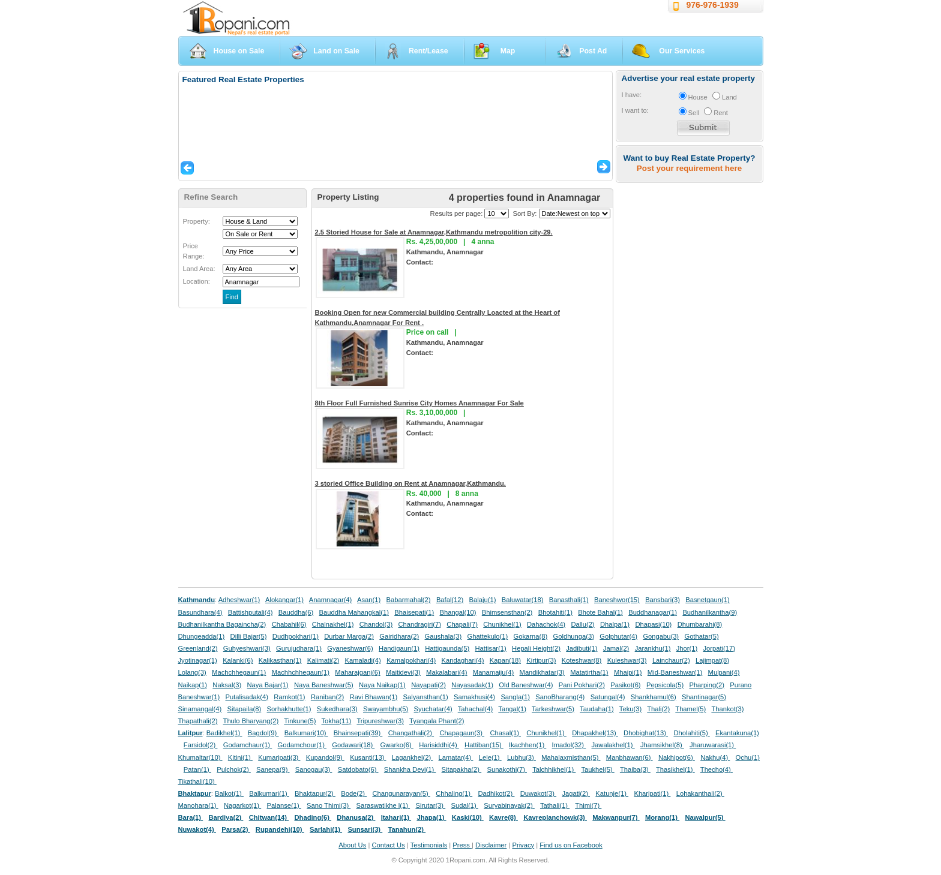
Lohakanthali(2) (700, 793)
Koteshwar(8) (582, 660)
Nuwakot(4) (197, 829)
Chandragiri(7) (419, 624)
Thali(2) (658, 708)
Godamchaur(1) (247, 744)
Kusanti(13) (368, 757)
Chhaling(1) (454, 793)
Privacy (523, 845)
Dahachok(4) (546, 624)
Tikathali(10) (197, 781)
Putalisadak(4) (246, 696)
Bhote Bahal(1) (600, 612)
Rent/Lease (428, 51)
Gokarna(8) (531, 636)
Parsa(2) (235, 829)
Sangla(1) (515, 696)
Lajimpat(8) (712, 660)
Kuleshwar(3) (627, 660)
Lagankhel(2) (412, 757)
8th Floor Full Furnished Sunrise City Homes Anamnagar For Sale (419, 403)
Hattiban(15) (484, 744)
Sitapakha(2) (462, 769)
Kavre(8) (503, 817)
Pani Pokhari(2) (582, 684)
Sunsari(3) (364, 829)
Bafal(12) (449, 599)
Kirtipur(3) (541, 660)
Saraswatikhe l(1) (383, 805)
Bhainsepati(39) (358, 732)
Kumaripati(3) (279, 757)
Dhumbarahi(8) (700, 624)
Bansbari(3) (662, 599)
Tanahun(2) (407, 829)
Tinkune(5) (300, 720)
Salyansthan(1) (425, 696)
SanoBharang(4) (560, 696)
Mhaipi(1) (628, 672)
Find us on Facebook (571, 845)
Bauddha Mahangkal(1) (354, 612)
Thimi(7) (588, 805)
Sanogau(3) (313, 769)
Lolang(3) (192, 672)
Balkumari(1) (269, 793)
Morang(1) (662, 817)
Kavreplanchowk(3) (555, 817)
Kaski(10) (468, 817)
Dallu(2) (582, 624)
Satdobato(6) (358, 769)
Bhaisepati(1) (414, 612)
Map (508, 51)
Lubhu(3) (521, 757)
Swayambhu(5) (385, 708)
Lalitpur (190, 732)
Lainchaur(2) (671, 660)
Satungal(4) (608, 696)
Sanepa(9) (272, 769)
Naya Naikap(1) (382, 684)
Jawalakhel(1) (613, 744)
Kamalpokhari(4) (411, 660)
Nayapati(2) (428, 684)
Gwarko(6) (396, 744)
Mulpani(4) (724, 672)
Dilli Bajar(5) (248, 636)
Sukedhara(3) (337, 708)
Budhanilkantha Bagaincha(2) (222, 624)
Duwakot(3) (538, 793)
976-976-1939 (713, 5)
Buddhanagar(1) (652, 612)
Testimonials (429, 845)
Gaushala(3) (443, 636)
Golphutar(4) (618, 636)
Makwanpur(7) (615, 817)
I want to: (635, 110)
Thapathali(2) (198, 720)
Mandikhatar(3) (542, 672)
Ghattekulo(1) (487, 636)
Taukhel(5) (597, 769)
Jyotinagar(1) (197, 660)
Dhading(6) (313, 817)
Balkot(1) (229, 793)
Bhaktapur (194, 793)
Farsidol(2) (201, 744)
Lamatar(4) (456, 757)
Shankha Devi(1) (410, 769)
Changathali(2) (411, 732)
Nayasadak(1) (472, 684)
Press (462, 845)
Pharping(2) (706, 684)
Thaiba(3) (635, 769)
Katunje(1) (611, 793)
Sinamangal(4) (200, 708)
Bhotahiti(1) (555, 612)
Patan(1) (197, 769)
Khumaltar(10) (200, 757)
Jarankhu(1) (653, 648)
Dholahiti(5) (691, 732)
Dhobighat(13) (646, 732)
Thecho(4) (716, 769)
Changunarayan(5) (401, 793)
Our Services (682, 51)
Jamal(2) (616, 648)
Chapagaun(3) (461, 732)
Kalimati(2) (323, 660)
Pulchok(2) (234, 769)
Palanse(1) (284, 805)
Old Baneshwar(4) (526, 684)
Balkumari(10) (306, 732)
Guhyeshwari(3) (247, 648)
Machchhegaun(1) (239, 672)
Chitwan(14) (269, 817)
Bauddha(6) (295, 612)
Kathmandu (196, 599)
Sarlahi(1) (326, 829)
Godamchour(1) (302, 744)
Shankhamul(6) (653, 696)
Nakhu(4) (715, 757)
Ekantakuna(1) (737, 732)
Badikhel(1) (224, 732)
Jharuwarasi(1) (713, 744)
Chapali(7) (462, 624)
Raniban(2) (327, 696)
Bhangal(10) (457, 612)
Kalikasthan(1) (280, 660)
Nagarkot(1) (242, 805)
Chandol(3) (375, 624)
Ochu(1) (748, 757)
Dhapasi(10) (653, 624)
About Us (352, 845)
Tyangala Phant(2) (436, 720)
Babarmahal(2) (408, 599)
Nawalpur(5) (705, 817)
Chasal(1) (505, 732)
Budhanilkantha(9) (709, 612)
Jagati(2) (576, 793)
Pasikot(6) (625, 684)
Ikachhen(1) (527, 744)
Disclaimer (491, 845)
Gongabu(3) (661, 636)
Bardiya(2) (226, 817)
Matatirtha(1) (589, 672)
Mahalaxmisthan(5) (570, 757)
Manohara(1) (198, 805)
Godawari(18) (353, 744)
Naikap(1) (193, 684)
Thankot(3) (727, 708)
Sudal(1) (464, 805)
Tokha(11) (337, 720)
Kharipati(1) (652, 793)
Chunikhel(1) (502, 624)
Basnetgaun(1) (707, 599)
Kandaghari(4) (463, 660)
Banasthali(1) (569, 599)
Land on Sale (336, 51)
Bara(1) (190, 817)
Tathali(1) (555, 805)
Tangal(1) (512, 708)
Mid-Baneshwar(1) (675, 672)
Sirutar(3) (430, 805)
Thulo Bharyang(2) (251, 720)
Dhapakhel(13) (595, 732)
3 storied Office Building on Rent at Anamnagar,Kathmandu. (410, 483)
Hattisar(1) (491, 648)
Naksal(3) (226, 684)
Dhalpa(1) (615, 624)
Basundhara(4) (200, 612)
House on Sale (239, 51)
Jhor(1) (686, 648)
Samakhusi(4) (474, 696)
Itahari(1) (396, 817)
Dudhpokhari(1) (295, 636)
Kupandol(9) (325, 757)
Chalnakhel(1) (333, 624)
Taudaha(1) (597, 708)
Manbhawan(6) (629, 757)
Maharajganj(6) (357, 672)
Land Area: (199, 268)
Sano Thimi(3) (328, 805)
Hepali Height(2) (536, 648)
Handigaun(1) (399, 648)
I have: (632, 94)
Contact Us (387, 845)
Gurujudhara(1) (299, 648)
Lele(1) (490, 757)
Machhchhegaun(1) (300, 672)
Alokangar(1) (284, 599)
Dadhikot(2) (496, 793)
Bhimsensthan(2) (507, 612)
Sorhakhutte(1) (289, 708)
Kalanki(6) (238, 660)
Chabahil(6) (289, 624)
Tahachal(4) (475, 708)
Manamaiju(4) (493, 672)
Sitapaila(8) (244, 708)
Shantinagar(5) (704, 696)
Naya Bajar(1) (268, 684)
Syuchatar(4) (433, 708)
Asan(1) (368, 599)
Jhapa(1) (431, 817)
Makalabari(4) (446, 672)
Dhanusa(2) (356, 817)
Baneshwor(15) (617, 599)
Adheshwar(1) (239, 599)
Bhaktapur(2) (315, 793)
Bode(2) (354, 793)
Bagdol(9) (263, 732)
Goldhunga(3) (573, 636)
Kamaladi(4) (362, 660)
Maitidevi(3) (403, 672)
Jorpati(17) (719, 648)
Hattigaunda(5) (447, 648)
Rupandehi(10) (280, 829)
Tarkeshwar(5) (553, 708)
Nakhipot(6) (676, 757)
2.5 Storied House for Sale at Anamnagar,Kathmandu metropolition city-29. (434, 232)
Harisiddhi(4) (439, 744)
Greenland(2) (198, 648)
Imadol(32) (569, 744)
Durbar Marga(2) (349, 636)
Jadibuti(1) (581, 648)
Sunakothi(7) (507, 769)
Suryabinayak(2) (509, 805)
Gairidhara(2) (399, 636)
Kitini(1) (240, 757)
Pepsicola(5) (665, 684)
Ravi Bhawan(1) (374, 696)
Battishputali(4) (250, 612)
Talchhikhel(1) (554, 769)
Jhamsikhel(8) (662, 744)
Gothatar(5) (701, 636)
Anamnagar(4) (330, 599)
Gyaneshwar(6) (350, 648)
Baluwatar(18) (523, 599)
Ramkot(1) (289, 696)
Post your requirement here (689, 168)
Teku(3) (630, 708)
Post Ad (593, 51)
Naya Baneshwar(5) (323, 684)
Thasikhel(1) (675, 769)
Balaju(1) (482, 599)
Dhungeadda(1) (201, 636)
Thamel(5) (690, 708)
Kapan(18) (505, 660)
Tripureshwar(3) (380, 720)
